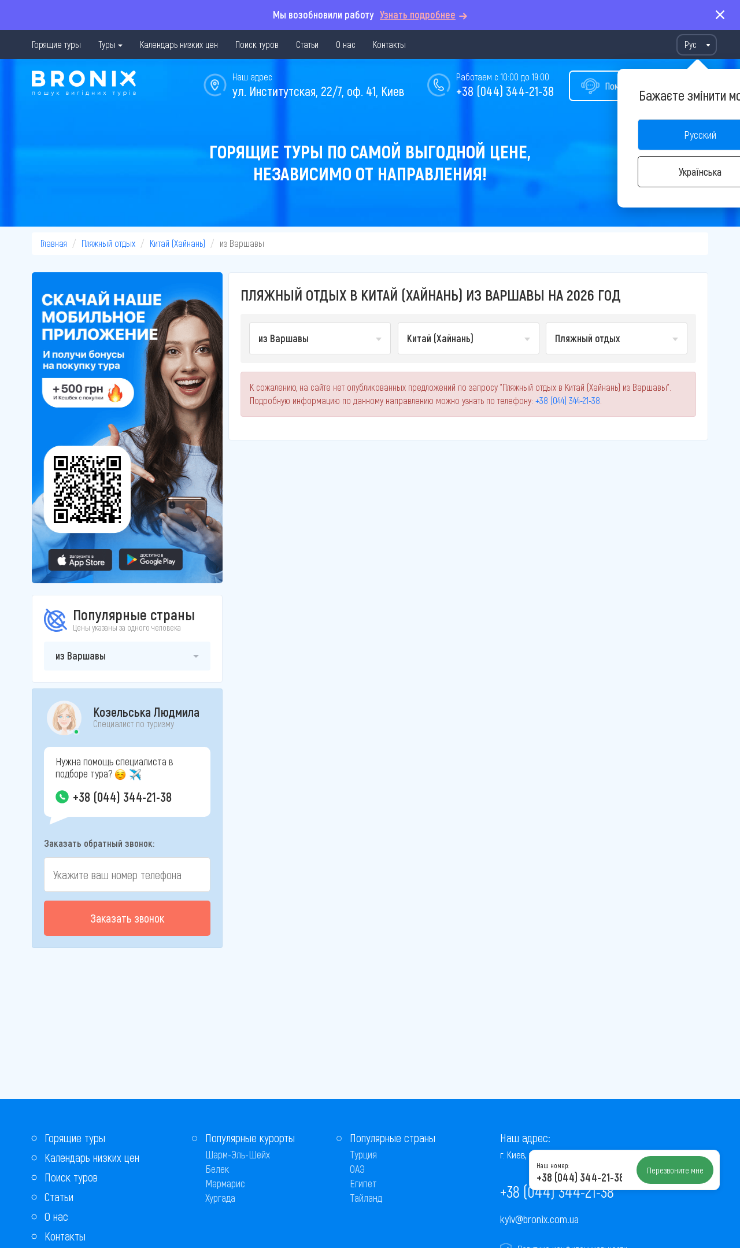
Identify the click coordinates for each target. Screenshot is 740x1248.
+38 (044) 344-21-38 (505, 90)
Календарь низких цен (179, 44)
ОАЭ (357, 1168)
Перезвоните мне (675, 1170)
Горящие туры (56, 44)
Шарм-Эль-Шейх (237, 1154)
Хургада (220, 1197)
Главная (53, 243)
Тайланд (366, 1197)
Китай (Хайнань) (177, 243)
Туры (107, 44)
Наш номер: (552, 1165)
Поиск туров (257, 44)
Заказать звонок (127, 918)
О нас (346, 44)
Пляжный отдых (108, 243)
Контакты (389, 44)
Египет (363, 1183)
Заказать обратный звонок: (99, 843)
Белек (217, 1168)
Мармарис (225, 1183)
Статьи (307, 44)
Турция (363, 1154)
